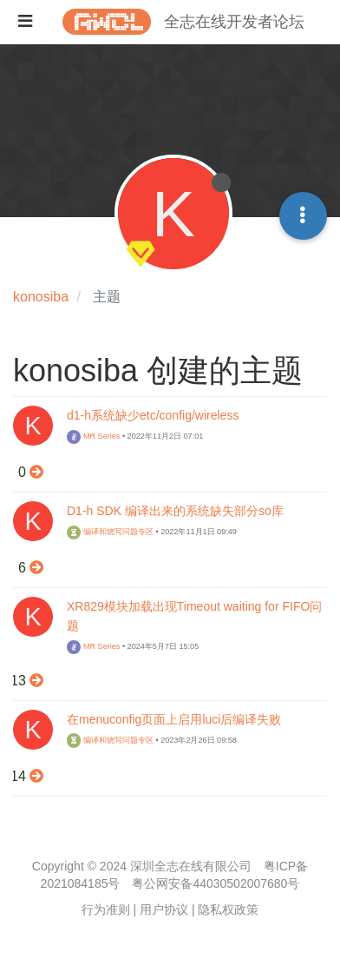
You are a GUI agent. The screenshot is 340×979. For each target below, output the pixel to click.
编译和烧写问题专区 (110, 531)
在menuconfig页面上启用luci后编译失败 (174, 719)
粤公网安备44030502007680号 (215, 883)
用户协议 (164, 909)
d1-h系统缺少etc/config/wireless (153, 415)
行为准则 (106, 909)
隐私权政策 (228, 909)
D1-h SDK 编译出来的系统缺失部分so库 (175, 511)
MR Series (93, 436)
